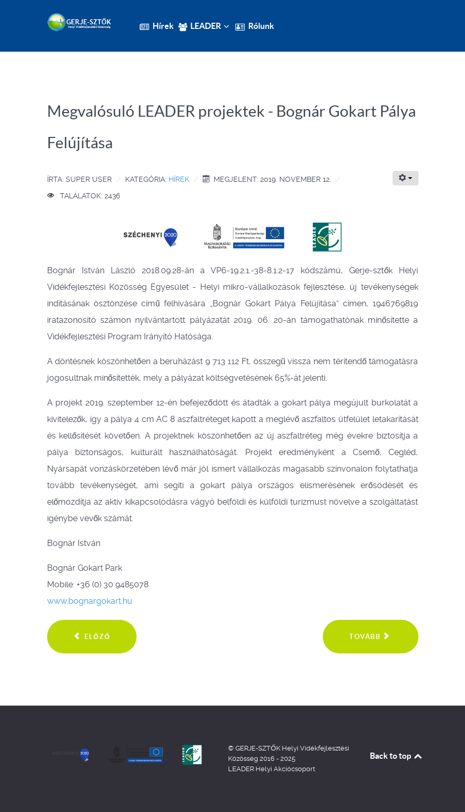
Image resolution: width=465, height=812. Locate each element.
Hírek (179, 179)
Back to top (397, 755)
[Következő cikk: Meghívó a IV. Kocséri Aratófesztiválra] (370, 637)
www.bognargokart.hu (89, 601)
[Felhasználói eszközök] (405, 178)
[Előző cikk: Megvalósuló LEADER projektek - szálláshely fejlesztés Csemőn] (92, 637)
